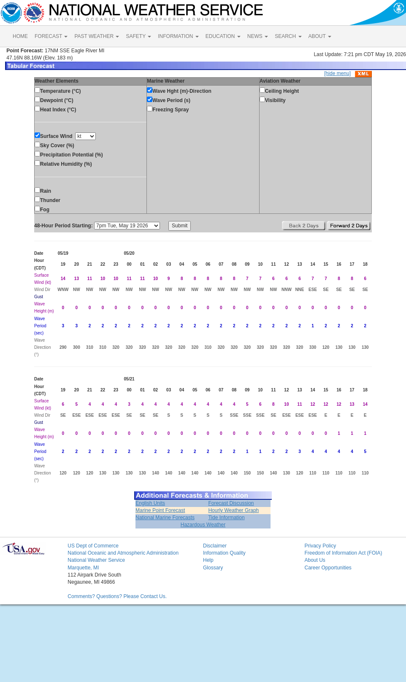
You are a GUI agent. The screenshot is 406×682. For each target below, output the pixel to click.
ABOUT (320, 36)
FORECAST (51, 36)
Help (208, 560)
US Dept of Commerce (93, 546)
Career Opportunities (327, 568)
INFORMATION (178, 36)
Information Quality (224, 553)
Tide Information (226, 517)
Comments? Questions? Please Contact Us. (117, 596)
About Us (314, 560)
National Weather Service (96, 560)
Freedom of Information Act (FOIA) (343, 553)
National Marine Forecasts (165, 517)
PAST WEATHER (96, 36)
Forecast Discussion (231, 503)
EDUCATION (223, 36)
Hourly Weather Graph (233, 510)
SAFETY (138, 36)
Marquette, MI (83, 568)
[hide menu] (337, 73)
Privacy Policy (320, 546)
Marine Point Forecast (160, 510)
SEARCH (288, 36)
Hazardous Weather (203, 525)
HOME (20, 36)
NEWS (257, 36)
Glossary (213, 568)
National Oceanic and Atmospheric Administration (123, 553)
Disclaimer (215, 546)
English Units (150, 503)
